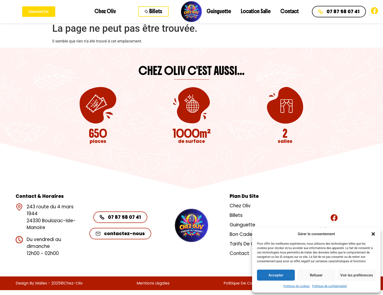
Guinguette (219, 11)
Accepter (275, 275)
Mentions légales (153, 283)
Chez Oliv (105, 11)
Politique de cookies (297, 286)
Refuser (316, 275)
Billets (236, 215)
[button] (373, 234)
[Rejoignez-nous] (334, 217)
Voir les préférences (356, 275)
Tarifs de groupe (249, 244)
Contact (289, 11)
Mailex (41, 283)
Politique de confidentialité (329, 286)
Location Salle (256, 11)
